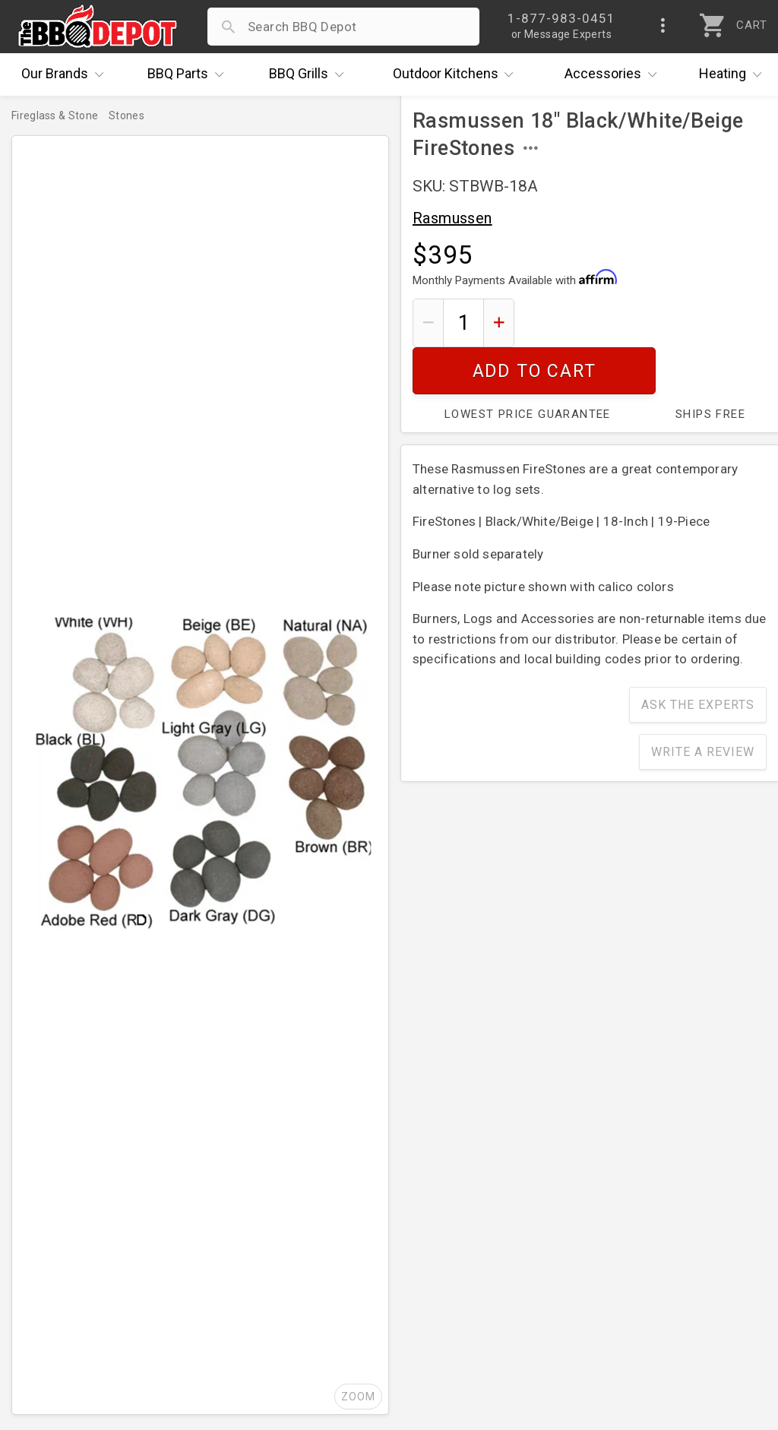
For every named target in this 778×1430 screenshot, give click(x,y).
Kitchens (457, 74)
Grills (310, 74)
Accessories (614, 74)
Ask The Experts (697, 657)
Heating (734, 74)
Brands (66, 74)
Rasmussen (452, 218)
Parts (189, 74)
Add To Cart (646, 322)
